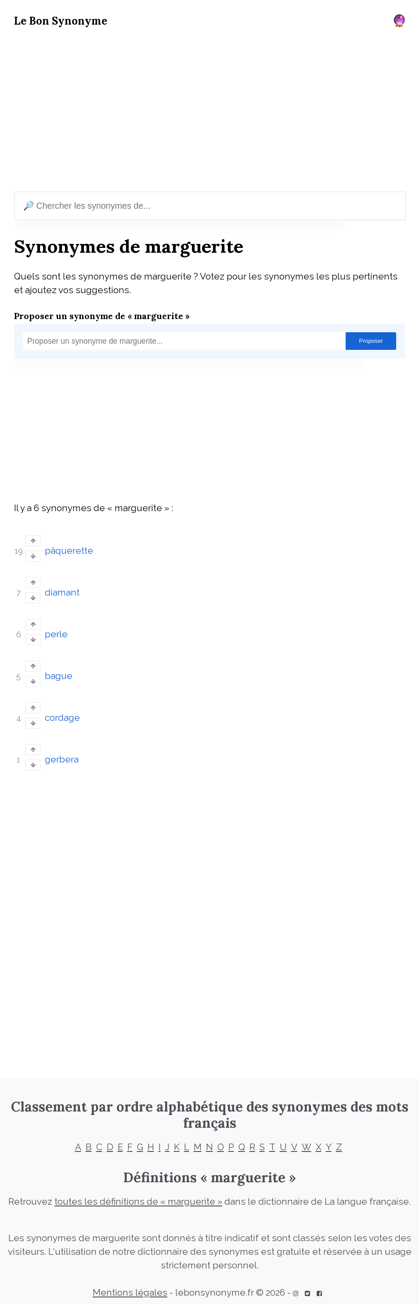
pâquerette (69, 550)
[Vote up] (32, 540)
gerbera (62, 759)
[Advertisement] (209, 111)
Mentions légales (130, 1292)
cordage (62, 717)
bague (58, 676)
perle (56, 634)
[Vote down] (32, 556)
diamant (62, 592)
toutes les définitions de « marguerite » (138, 1201)
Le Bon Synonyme (60, 21)
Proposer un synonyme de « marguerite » (102, 315)
